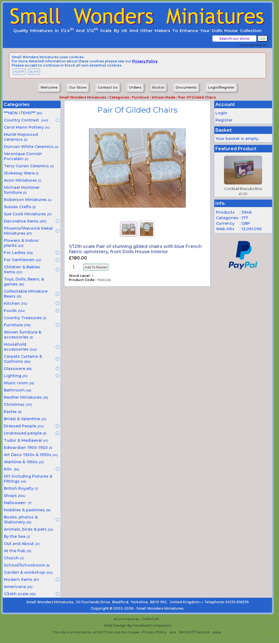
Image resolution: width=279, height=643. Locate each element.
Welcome (49, 87)
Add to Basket (96, 267)
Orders (135, 87)
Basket (158, 87)
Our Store (77, 87)
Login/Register (221, 87)
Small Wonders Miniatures (82, 97)
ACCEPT (19, 71)
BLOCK (34, 71)
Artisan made (163, 97)
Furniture (140, 97)
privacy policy (145, 61)
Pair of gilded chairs (197, 97)
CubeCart (150, 618)
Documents (186, 87)
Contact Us (108, 87)
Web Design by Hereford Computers (137, 625)
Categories (119, 97)
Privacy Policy (154, 632)
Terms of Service (194, 632)
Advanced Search (253, 45)
